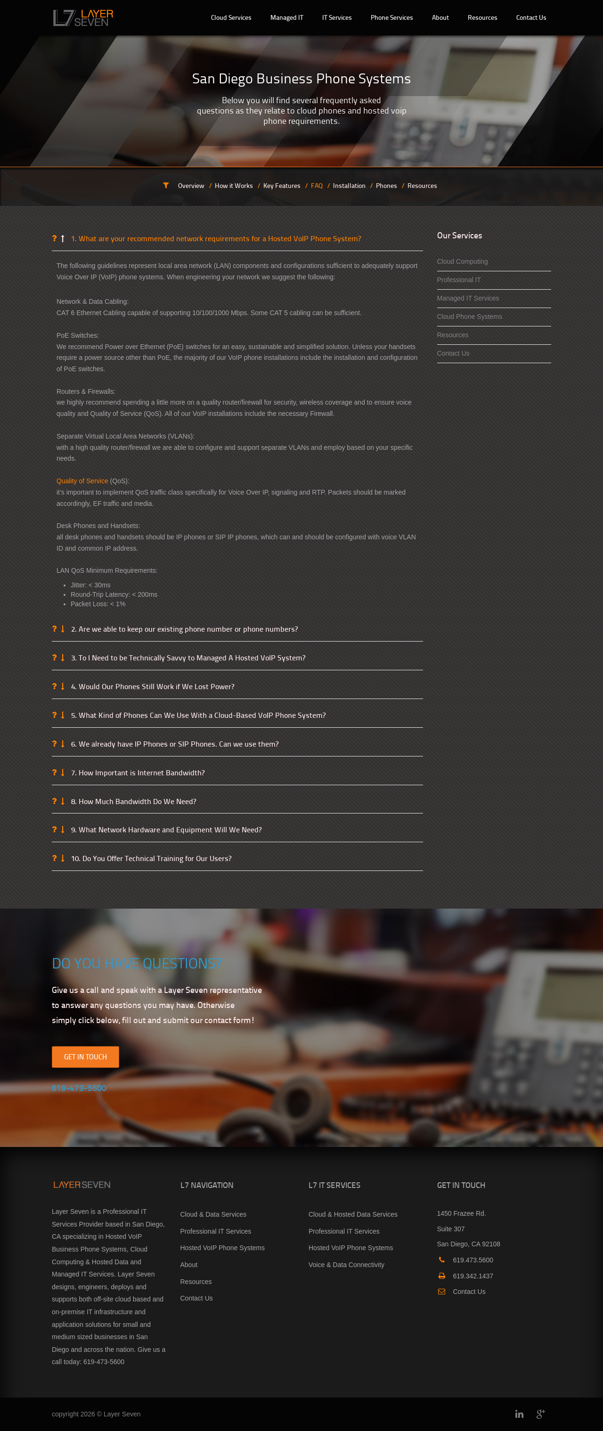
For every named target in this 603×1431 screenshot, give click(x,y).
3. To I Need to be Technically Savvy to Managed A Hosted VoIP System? (187, 658)
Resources (422, 185)
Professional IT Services (216, 1231)
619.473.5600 (465, 1260)
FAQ (317, 185)
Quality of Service (82, 481)
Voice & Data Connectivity (346, 1264)
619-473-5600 (103, 1362)
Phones (386, 185)
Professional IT (459, 280)
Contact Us (453, 353)
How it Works (234, 185)
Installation (349, 185)
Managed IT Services (468, 298)
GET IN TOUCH (85, 1056)
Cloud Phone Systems (470, 316)
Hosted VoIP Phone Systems (222, 1248)
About (189, 1264)
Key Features (282, 185)
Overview (191, 185)
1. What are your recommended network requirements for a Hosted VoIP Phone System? (215, 239)
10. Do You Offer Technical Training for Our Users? (150, 858)
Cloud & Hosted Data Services (353, 1214)
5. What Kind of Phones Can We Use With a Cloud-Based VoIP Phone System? (197, 715)
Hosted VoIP (124, 1236)
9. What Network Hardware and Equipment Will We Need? (165, 830)
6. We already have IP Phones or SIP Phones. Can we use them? (173, 744)
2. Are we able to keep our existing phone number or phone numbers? (183, 629)
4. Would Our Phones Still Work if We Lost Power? (151, 686)
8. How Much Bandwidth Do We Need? (132, 801)
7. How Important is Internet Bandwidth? (136, 773)
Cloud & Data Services (213, 1214)
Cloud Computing (462, 261)
